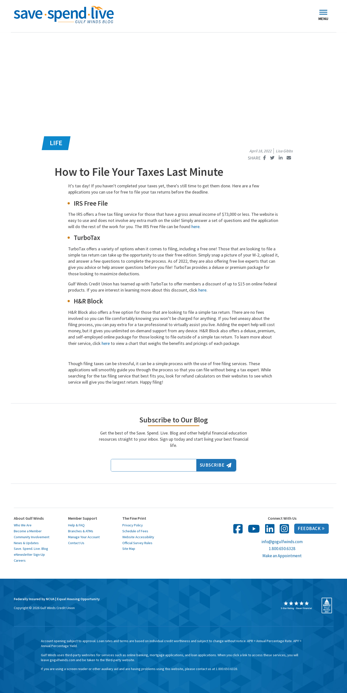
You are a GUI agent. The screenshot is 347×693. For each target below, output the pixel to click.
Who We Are (23, 525)
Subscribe (215, 465)
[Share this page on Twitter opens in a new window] (272, 158)
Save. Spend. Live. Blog (31, 548)
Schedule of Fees (135, 531)
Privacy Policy (132, 525)
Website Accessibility (138, 537)
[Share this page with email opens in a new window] (289, 158)
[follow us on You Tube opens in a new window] (254, 528)
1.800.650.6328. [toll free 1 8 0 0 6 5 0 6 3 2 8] (227, 669)
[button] (3, 12)
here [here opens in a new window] (195, 226)
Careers (20, 560)
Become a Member (28, 531)
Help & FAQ (76, 525)
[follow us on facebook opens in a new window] (238, 528)
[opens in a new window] (296, 605)
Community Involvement (31, 537)
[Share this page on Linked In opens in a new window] (280, 158)
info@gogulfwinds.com (282, 541)
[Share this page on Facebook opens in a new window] (265, 158)
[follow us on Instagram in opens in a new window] (284, 528)
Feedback (311, 528)
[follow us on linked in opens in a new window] (269, 528)
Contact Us (76, 543)
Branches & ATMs (80, 531)
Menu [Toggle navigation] (323, 16)
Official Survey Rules (137, 543)
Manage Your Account (84, 537)
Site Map (128, 548)
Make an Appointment (282, 555)
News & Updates (26, 543)
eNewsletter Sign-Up (29, 554)
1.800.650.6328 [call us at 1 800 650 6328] (282, 548)
